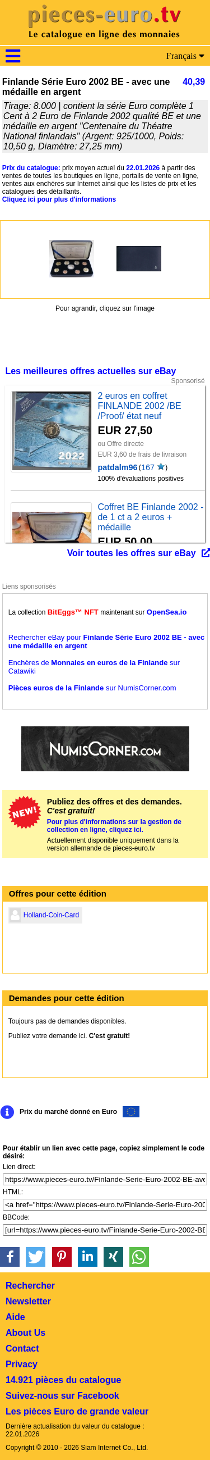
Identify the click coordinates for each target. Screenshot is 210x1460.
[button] (10, 1257)
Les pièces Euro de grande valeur (77, 1411)
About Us (25, 1333)
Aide (15, 1317)
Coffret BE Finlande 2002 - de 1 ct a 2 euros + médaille (150, 517)
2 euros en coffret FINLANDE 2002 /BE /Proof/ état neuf (139, 406)
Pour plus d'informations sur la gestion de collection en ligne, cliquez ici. (114, 826)
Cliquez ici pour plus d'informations (59, 199)
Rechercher (30, 1285)
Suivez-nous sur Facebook (62, 1395)
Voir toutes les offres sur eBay (131, 553)
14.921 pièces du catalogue (63, 1380)
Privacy (22, 1364)
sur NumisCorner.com (92, 688)
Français (185, 56)
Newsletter (28, 1301)
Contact (22, 1348)
